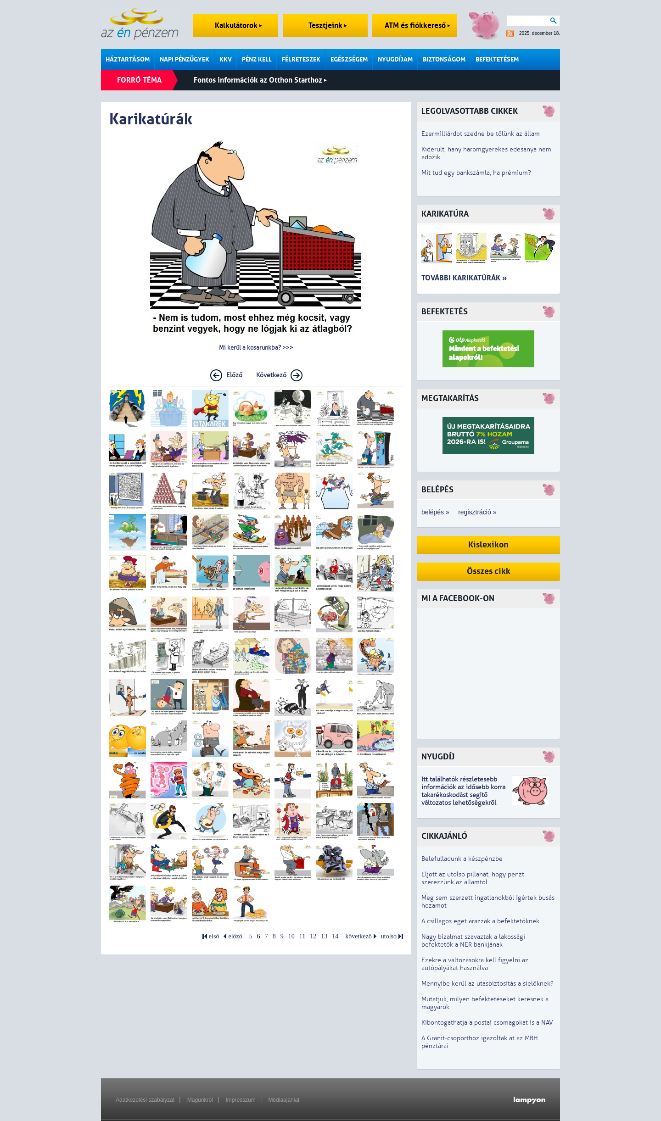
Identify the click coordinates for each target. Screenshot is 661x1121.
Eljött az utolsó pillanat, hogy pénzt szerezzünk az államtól (472, 878)
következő (358, 936)
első (214, 936)
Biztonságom (444, 59)
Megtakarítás (450, 398)
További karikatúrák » (464, 277)
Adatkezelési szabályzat (145, 1100)
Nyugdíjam (395, 59)
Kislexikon (488, 545)
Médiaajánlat (283, 1100)
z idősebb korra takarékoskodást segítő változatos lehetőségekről (463, 795)
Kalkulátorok (238, 25)
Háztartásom (128, 59)
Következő (271, 375)
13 (324, 936)
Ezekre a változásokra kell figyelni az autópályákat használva (474, 964)
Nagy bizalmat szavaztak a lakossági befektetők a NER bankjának (473, 940)
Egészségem (349, 59)
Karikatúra (445, 214)
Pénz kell (257, 59)
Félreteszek (301, 59)
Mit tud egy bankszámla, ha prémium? (476, 173)
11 (302, 936)
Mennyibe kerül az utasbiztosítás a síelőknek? (487, 983)
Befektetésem (497, 59)
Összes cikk (488, 571)
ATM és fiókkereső (417, 25)
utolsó (389, 936)
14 (335, 936)
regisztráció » (477, 512)
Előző (234, 375)
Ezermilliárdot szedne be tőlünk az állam (480, 134)
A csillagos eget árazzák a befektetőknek (480, 921)
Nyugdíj (437, 757)
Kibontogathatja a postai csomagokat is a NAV (487, 1022)
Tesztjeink (327, 25)
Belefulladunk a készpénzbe (462, 859)
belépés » (435, 512)
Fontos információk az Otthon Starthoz (260, 80)
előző (235, 936)
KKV (225, 59)
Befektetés (444, 312)
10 (291, 936)
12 (313, 936)
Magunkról (200, 1100)
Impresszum (240, 1100)
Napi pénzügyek (184, 59)
